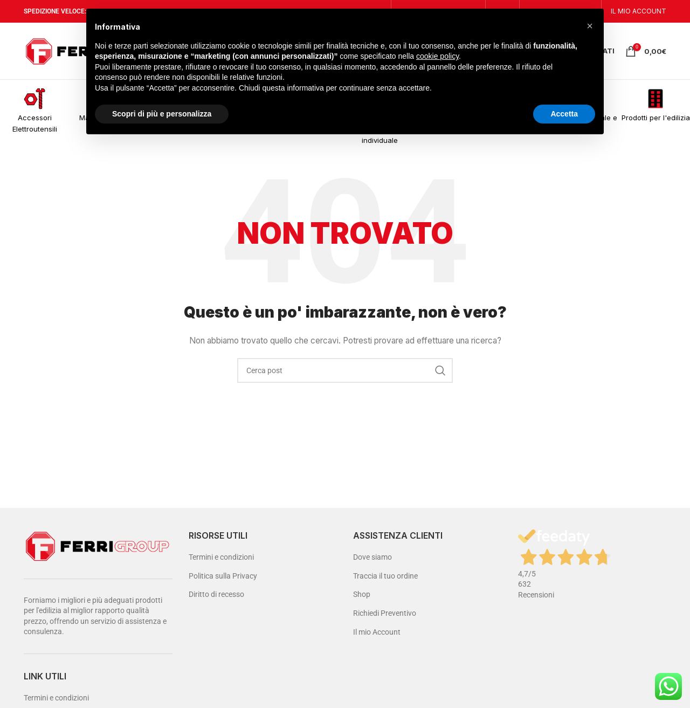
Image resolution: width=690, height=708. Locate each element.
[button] (589, 26)
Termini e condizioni (56, 697)
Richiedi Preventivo (384, 613)
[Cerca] (345, 370)
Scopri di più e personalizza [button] (161, 113)
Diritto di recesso (216, 594)
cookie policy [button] (437, 56)
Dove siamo (372, 557)
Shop (361, 594)
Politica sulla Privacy (223, 576)
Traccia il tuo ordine (385, 576)
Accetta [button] (564, 113)
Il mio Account (377, 632)
